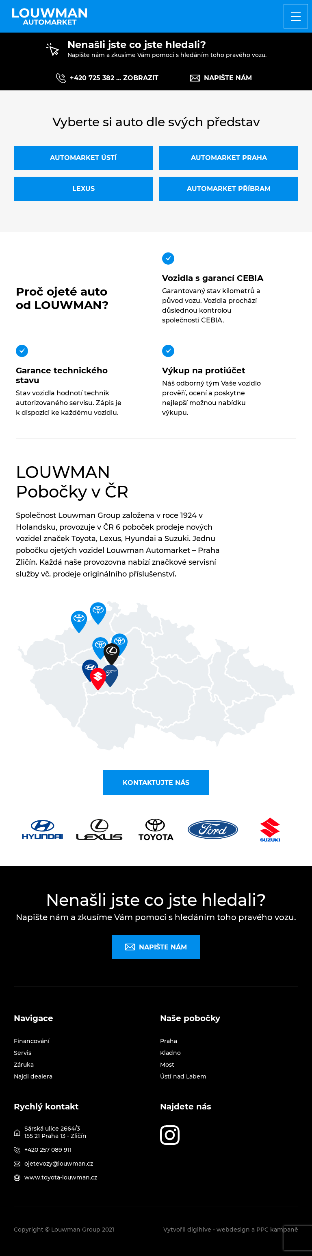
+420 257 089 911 (48, 1149)
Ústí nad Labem (183, 1076)
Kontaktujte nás (156, 783)
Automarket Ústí (83, 158)
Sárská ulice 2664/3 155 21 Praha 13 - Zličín (55, 1132)
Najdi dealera (33, 1076)
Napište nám (221, 78)
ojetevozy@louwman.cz (58, 1163)
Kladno (170, 1053)
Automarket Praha (229, 158)
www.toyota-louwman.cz (60, 1177)
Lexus (83, 189)
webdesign (233, 1229)
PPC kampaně (277, 1229)
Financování (32, 1041)
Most (167, 1064)
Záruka (24, 1064)
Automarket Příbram (229, 189)
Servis (22, 1053)
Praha (168, 1041)
